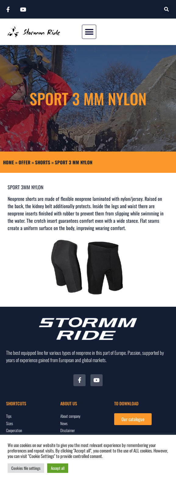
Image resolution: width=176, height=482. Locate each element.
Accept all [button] (58, 468)
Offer (24, 162)
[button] (166, 9)
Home (8, 162)
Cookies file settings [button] (25, 468)
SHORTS (42, 162)
